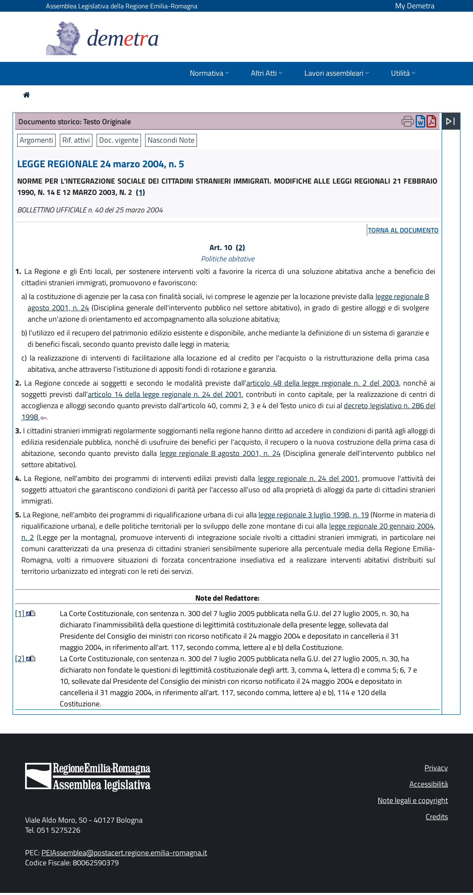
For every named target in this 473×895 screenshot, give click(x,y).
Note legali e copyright (413, 800)
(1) (140, 192)
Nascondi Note (171, 140)
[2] (20, 658)
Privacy (436, 767)
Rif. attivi (76, 140)
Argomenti (36, 140)
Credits (437, 816)
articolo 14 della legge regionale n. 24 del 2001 (165, 394)
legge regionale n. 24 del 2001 (308, 478)
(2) (240, 247)
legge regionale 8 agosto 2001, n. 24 (220, 453)
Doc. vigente (118, 140)
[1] (20, 613)
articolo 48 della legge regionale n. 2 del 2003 (322, 383)
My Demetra (415, 5)
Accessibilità (428, 784)
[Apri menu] (450, 121)
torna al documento (403, 230)
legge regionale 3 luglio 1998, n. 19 (313, 514)
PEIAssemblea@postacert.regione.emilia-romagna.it (124, 852)
